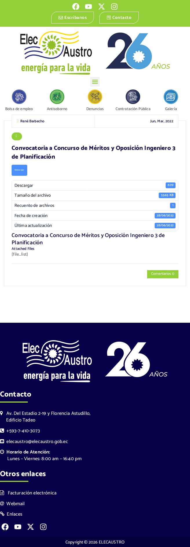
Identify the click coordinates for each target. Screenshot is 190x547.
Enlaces (11, 513)
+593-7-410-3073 (20, 430)
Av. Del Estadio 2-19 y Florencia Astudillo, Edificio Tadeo (45, 416)
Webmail (12, 503)
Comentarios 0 (162, 274)
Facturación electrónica (28, 492)
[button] (95, 82)
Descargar (19, 170)
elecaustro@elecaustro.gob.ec (34, 440)
